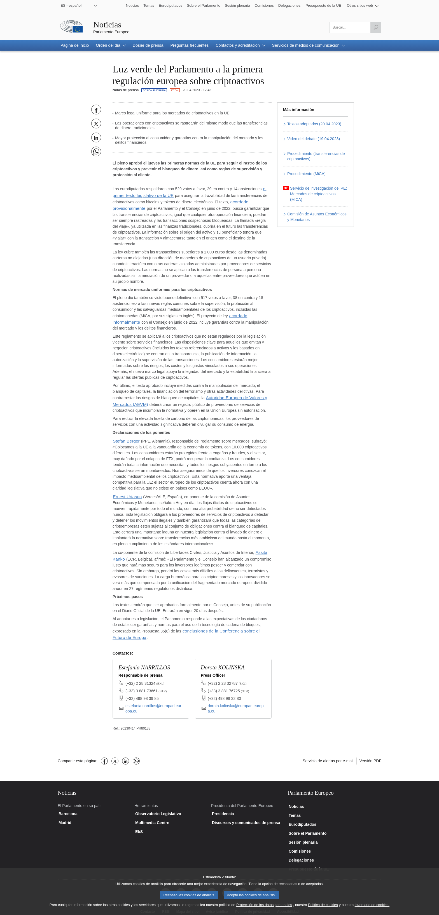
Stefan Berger (125, 435)
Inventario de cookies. (372, 908)
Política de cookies (323, 908)
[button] (362, 5)
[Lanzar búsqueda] (375, 27)
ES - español (70, 5)
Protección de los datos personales (264, 908)
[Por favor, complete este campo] (355, 27)
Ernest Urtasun (126, 490)
